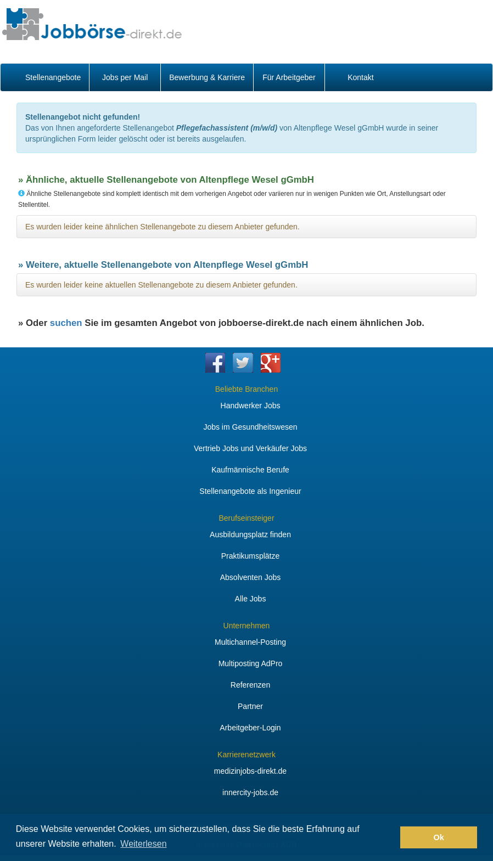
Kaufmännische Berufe (250, 469)
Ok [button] (439, 837)
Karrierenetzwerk (246, 754)
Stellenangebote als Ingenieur (250, 491)
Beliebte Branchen (246, 389)
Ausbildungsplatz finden (250, 534)
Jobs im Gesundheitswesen (250, 427)
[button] (389, 837)
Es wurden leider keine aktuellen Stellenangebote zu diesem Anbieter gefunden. (161, 284)
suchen (66, 323)
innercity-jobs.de (250, 792)
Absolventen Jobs (250, 577)
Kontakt (360, 77)
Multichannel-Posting (250, 642)
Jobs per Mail (125, 77)
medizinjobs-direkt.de (250, 771)
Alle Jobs (250, 598)
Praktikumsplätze (250, 556)
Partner (250, 706)
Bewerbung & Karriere (207, 77)
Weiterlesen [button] (143, 843)
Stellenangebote (53, 77)
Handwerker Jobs (251, 405)
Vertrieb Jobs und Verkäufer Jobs (250, 448)
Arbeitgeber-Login (250, 727)
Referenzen (250, 684)
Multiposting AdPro (251, 663)
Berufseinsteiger (246, 518)
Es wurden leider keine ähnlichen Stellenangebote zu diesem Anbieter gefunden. (162, 226)
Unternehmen (246, 625)
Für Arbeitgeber (289, 77)
